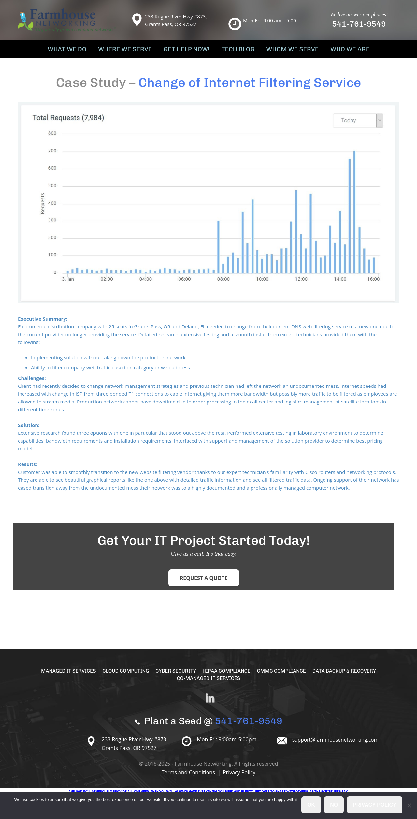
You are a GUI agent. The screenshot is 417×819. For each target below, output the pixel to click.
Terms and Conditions (189, 778)
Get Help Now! (185, 52)
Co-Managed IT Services (208, 684)
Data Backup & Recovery (351, 677)
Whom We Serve (296, 52)
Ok (312, 805)
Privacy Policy (239, 778)
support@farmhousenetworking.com (337, 746)
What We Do (60, 52)
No (334, 805)
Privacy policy (375, 805)
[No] (409, 805)
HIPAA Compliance (227, 677)
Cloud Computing (121, 677)
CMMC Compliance (285, 677)
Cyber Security (173, 677)
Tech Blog (239, 52)
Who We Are (356, 52)
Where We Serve (121, 52)
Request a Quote (204, 583)
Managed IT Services (61, 677)
